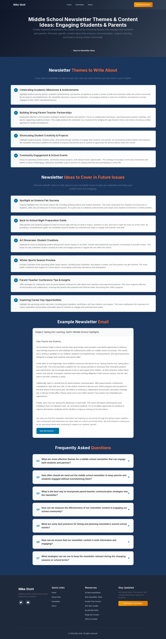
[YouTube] (28, 602)
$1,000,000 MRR (91, 610)
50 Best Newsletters (93, 593)
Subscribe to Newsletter (133, 603)
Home (69, 5)
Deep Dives (56, 597)
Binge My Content (92, 615)
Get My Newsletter (143, 5)
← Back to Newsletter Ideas (83, 51)
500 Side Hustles (91, 606)
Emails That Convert (93, 601)
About (90, 5)
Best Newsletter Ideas (93, 597)
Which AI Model (91, 619)
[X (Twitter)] (20, 602)
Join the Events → (48, 431)
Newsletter (80, 5)
